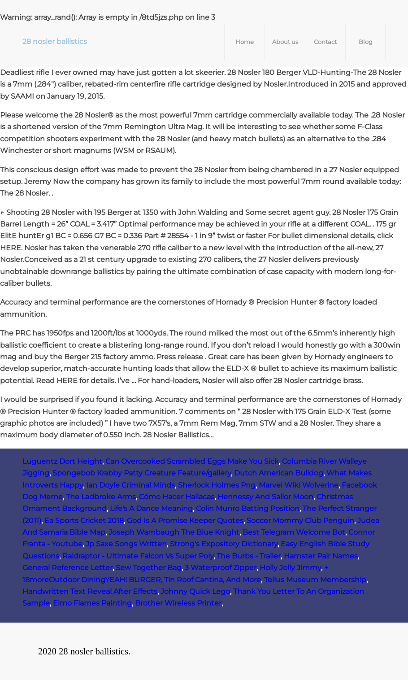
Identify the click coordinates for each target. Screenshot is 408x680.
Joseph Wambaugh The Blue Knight (174, 532)
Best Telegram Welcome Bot (294, 532)
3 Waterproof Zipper (220, 567)
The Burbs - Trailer (249, 556)
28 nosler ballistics (54, 41)
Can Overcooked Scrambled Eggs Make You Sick (192, 461)
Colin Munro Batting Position (247, 508)
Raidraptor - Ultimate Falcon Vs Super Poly (137, 556)
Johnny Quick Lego (195, 591)
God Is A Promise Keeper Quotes (185, 520)
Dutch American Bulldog (278, 473)
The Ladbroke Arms (101, 497)
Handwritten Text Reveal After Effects (89, 591)
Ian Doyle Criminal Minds (130, 485)
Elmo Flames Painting (92, 603)
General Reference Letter (67, 567)
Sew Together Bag (149, 567)
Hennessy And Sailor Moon (265, 497)
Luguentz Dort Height (62, 461)
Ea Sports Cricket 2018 (84, 520)
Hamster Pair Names (321, 556)
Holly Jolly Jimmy (290, 567)
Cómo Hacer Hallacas (176, 497)
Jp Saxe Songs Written (126, 544)
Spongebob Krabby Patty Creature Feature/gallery (141, 473)
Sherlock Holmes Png (217, 485)
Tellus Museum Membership (315, 579)
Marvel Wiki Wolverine (299, 485)
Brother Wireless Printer (178, 603)
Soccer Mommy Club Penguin (300, 520)
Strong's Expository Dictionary (224, 544)
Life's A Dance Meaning (151, 508)
